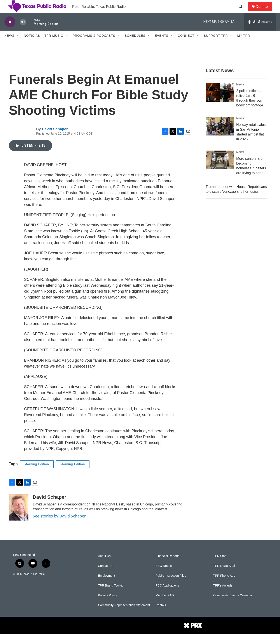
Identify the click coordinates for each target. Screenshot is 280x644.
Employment (106, 585)
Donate (264, 11)
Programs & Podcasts (94, 45)
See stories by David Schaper (59, 525)
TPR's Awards (222, 595)
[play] (9, 31)
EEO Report (164, 575)
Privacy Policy (107, 605)
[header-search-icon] (242, 12)
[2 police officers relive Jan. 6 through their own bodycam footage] (220, 102)
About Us (104, 566)
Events (161, 45)
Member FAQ (165, 605)
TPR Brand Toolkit (110, 595)
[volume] (23, 32)
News (9, 45)
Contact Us (105, 575)
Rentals (161, 615)
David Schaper (55, 139)
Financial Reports (167, 566)
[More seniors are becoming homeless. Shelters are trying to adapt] (220, 169)
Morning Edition (36, 474)
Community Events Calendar (232, 605)
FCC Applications (167, 595)
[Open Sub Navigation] (17, 45)
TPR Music (53, 45)
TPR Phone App (224, 585)
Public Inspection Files (171, 585)
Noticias (32, 45)
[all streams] (260, 31)
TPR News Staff (224, 575)
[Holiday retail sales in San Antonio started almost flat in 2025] (220, 136)
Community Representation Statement (124, 615)
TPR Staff (219, 566)
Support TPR (216, 45)
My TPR (243, 45)
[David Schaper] (18, 517)
